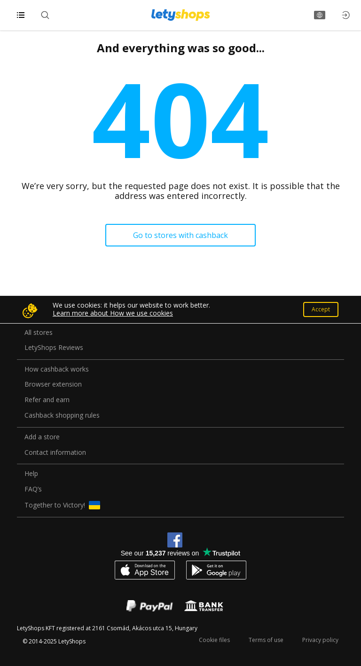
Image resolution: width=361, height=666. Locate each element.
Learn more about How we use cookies (113, 313)
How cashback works (56, 369)
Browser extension (53, 384)
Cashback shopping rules (62, 416)
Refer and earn (47, 400)
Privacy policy (320, 640)
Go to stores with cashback (180, 235)
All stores (38, 333)
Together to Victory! (62, 505)
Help (31, 474)
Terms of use (266, 640)
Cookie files (214, 640)
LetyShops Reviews (53, 348)
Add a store (42, 437)
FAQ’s (33, 489)
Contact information (55, 453)
